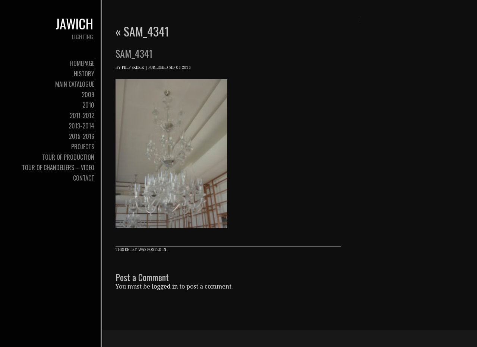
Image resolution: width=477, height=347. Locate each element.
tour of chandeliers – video (58, 168)
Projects (82, 147)
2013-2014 (81, 126)
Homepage (82, 63)
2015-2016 (81, 136)
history (84, 74)
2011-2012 (82, 115)
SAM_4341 (142, 31)
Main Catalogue (74, 84)
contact (83, 178)
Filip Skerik (133, 68)
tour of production (68, 157)
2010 (88, 105)
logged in (165, 286)
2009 (88, 95)
